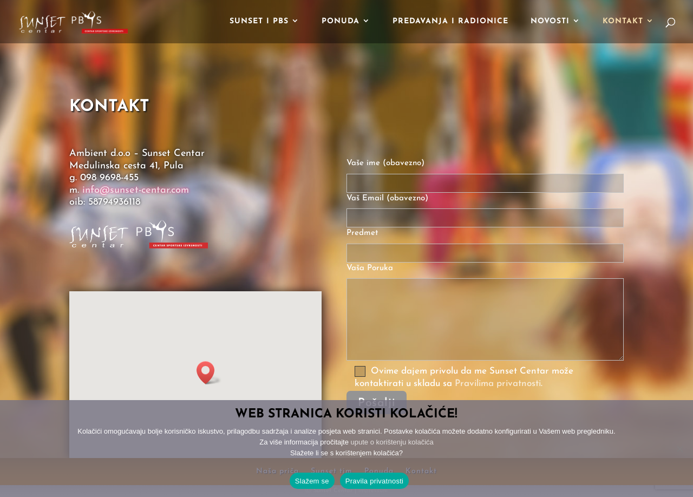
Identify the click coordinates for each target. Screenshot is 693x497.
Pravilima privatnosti (498, 383)
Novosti (550, 21)
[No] (679, 448)
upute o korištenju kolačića (392, 442)
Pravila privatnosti (374, 481)
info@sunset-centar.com (135, 190)
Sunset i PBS (259, 21)
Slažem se (312, 481)
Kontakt (623, 21)
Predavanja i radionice (450, 21)
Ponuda (340, 21)
